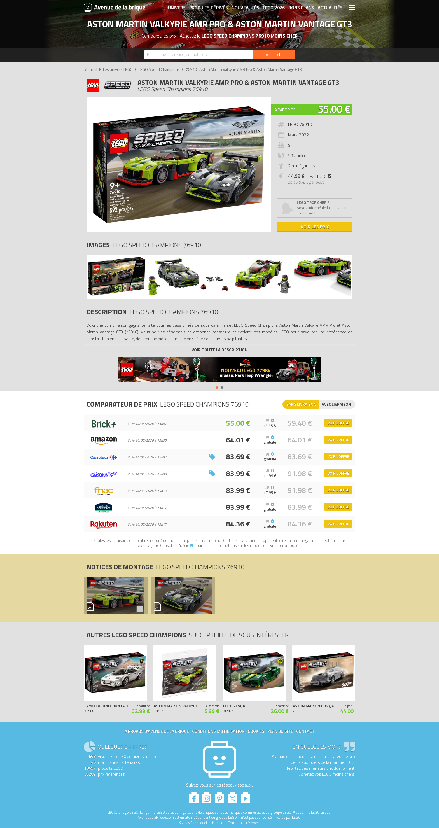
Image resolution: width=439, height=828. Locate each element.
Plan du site (280, 731)
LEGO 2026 (274, 7)
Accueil (91, 69)
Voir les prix (315, 226)
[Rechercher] (274, 54)
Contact (305, 731)
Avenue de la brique (114, 7)
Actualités (330, 7)
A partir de (285, 110)
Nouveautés (245, 7)
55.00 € (334, 109)
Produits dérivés (208, 7)
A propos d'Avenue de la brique (157, 731)
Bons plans (301, 7)
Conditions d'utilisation (218, 731)
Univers (177, 7)
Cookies (256, 731)
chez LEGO (311, 176)
